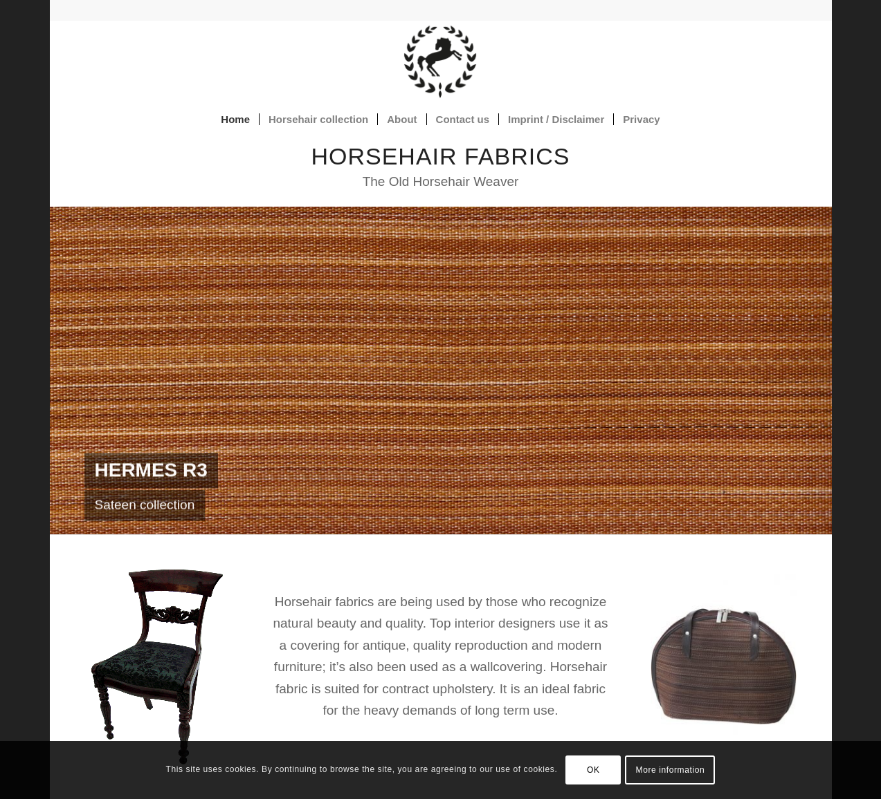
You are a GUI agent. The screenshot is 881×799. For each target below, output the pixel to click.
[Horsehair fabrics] (440, 61)
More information (670, 770)
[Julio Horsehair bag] (724, 666)
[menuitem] (235, 119)
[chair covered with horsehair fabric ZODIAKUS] (157, 667)
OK (593, 770)
